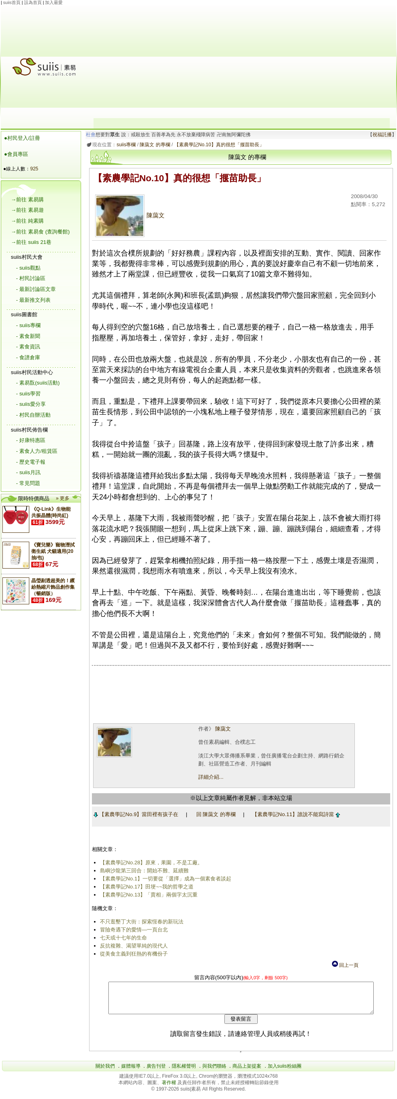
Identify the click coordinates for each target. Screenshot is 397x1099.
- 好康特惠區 (30, 440)
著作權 (169, 1088)
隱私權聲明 (184, 1072)
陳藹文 (128, 215)
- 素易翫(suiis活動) (38, 383)
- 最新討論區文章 (36, 289)
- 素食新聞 (28, 336)
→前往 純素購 (27, 221)
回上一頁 (345, 965)
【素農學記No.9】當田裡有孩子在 (134, 814)
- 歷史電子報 (30, 462)
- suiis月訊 (28, 472)
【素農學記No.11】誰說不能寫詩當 (294, 814)
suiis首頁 (11, 2)
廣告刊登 (156, 1072)
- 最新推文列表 (33, 300)
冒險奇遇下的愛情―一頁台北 (132, 930)
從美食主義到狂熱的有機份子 (132, 954)
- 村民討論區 (30, 278)
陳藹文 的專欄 (153, 144)
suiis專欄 (124, 144)
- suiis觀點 (28, 268)
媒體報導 (130, 1072)
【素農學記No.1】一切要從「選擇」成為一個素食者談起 (164, 879)
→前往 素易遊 (27, 210)
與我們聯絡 (214, 1072)
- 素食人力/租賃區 (36, 451)
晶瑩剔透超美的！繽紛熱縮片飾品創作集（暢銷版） (53, 587)
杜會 (89, 134)
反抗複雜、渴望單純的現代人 (132, 946)
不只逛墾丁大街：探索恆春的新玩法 (140, 922)
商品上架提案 (246, 1072)
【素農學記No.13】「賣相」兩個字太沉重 (147, 895)
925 (34, 169)
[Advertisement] (241, 62)
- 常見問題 (28, 483)
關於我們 (105, 1072)
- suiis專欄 (28, 325)
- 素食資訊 (28, 347)
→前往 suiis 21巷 (31, 242)
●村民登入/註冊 (22, 138)
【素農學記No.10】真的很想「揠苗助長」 (218, 144)
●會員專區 (16, 154)
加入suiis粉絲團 (284, 1072)
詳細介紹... (209, 777)
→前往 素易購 (27, 199)
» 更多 (62, 498)
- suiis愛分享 (31, 404)
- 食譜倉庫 (28, 357)
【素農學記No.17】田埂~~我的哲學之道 (145, 887)
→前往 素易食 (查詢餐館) (40, 232)
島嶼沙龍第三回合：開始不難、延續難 (142, 871)
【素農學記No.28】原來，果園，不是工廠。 (150, 863)
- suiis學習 (28, 394)
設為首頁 (33, 2)
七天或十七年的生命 (121, 938)
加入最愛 (54, 2)
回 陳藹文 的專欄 (214, 814)
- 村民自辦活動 (33, 415)
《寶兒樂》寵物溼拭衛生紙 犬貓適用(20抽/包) (53, 551)
